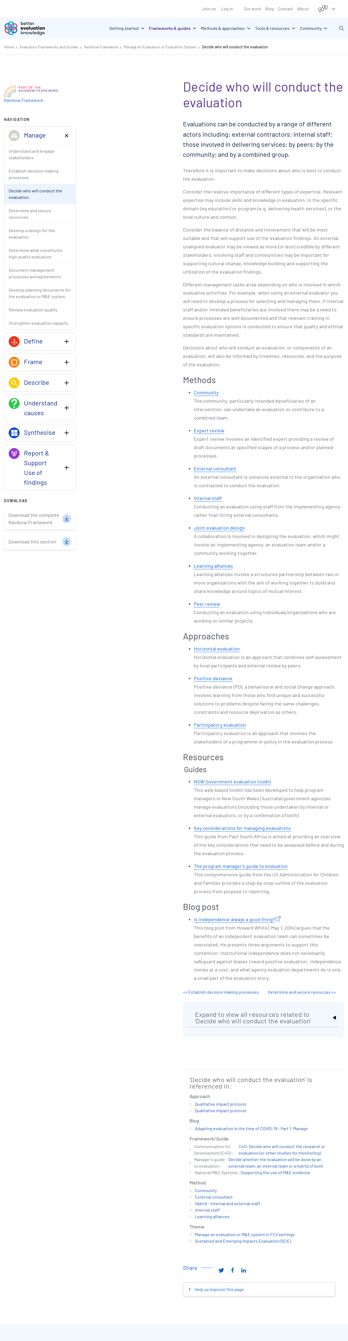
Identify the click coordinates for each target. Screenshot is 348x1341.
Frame (33, 361)
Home (9, 47)
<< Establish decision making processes (221, 992)
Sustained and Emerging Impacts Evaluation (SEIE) (243, 1240)
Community (206, 392)
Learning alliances (213, 566)
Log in (227, 8)
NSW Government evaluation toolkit (232, 781)
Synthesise (39, 432)
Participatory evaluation (220, 725)
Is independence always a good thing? (234, 919)
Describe (36, 382)
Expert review (209, 430)
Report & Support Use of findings (36, 467)
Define (33, 341)
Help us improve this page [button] (219, 1289)
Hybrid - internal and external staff (227, 1203)
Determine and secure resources (30, 214)
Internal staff (208, 498)
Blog (269, 8)
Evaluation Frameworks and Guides (49, 47)
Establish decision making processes (33, 174)
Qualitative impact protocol (220, 1103)
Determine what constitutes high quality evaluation (36, 253)
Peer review (207, 604)
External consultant (215, 468)
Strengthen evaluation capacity (38, 323)
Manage (35, 135)
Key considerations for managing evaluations (242, 828)
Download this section (32, 542)
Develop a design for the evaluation (32, 233)
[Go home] (28, 28)
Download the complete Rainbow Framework (33, 518)
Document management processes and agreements (35, 273)
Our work (252, 8)
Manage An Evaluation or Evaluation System (160, 47)
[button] (341, 28)
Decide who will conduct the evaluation (235, 47)
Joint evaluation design (219, 528)
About (303, 8)
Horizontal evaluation (217, 649)
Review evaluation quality (33, 309)
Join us (209, 8)
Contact (285, 8)
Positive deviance (213, 678)
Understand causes (40, 408)
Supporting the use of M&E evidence (275, 1172)
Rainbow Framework (101, 47)
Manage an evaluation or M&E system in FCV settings (245, 1234)
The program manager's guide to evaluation (241, 866)
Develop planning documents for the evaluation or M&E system (40, 293)
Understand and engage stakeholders (31, 154)
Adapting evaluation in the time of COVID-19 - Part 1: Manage (251, 1128)
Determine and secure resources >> (302, 992)
